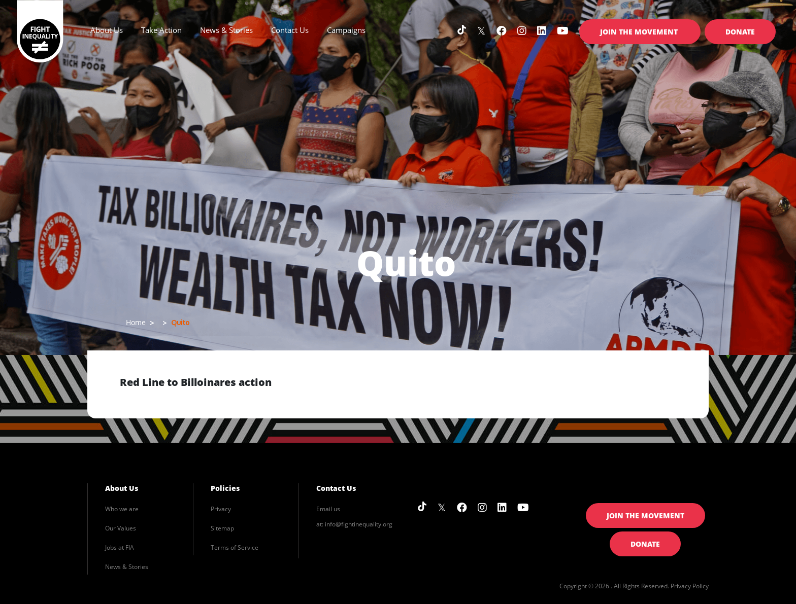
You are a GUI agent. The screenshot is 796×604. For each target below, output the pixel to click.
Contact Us (290, 30)
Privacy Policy (690, 586)
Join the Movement (640, 32)
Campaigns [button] (346, 30)
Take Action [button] (161, 30)
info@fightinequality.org (358, 524)
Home (136, 322)
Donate (740, 32)
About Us (121, 488)
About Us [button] (106, 30)
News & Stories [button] (226, 30)
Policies (225, 488)
